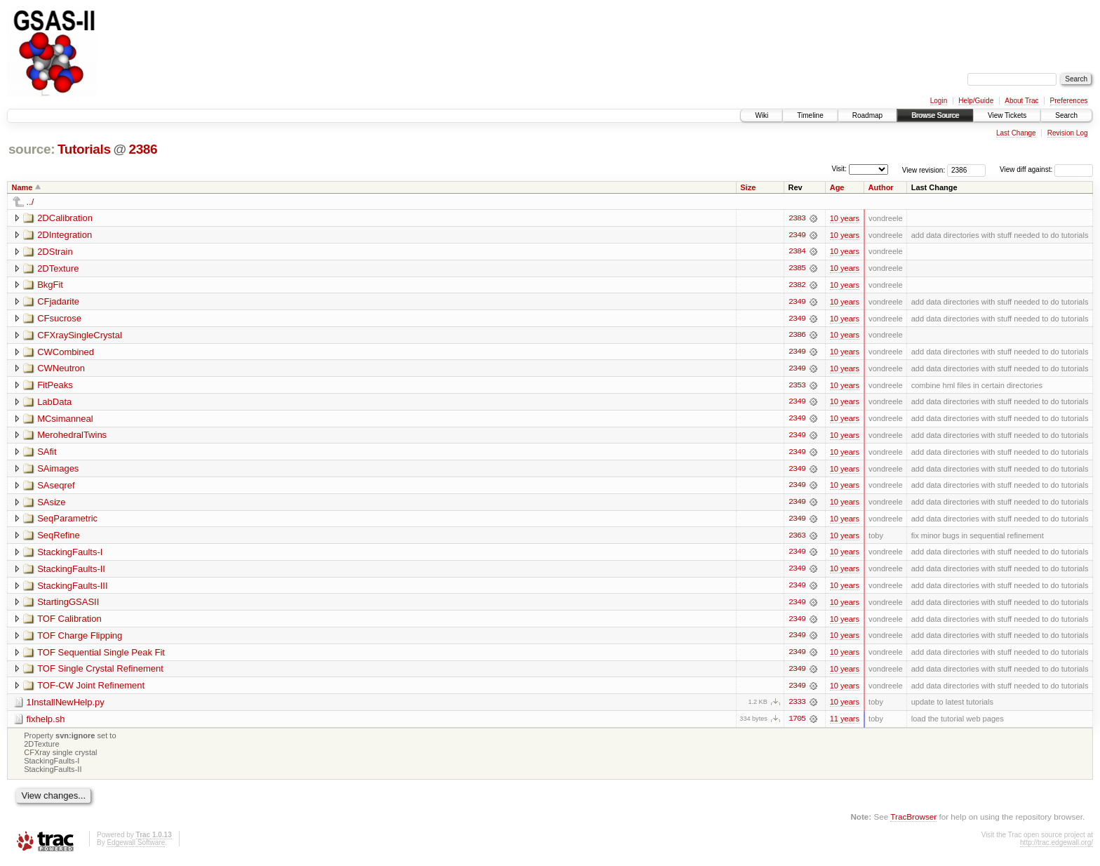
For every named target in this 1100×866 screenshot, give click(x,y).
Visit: (839, 169)
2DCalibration (65, 218)
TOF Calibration (69, 622)
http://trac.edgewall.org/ (1056, 847)
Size (748, 187)
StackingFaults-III (72, 588)
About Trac (1021, 101)
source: (31, 149)
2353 (797, 386)
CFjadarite (58, 302)
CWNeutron (61, 369)
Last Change (1016, 133)
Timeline (810, 115)
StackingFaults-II (71, 571)
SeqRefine (58, 538)
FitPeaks (55, 386)
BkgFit (50, 285)
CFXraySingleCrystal (79, 336)
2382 (797, 285)
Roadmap (867, 115)
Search (1066, 115)
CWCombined (65, 352)
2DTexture (58, 268)
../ (30, 201)
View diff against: (1046, 169)
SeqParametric (67, 521)
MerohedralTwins (72, 437)
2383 (797, 218)
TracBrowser (913, 820)
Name (22, 187)
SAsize (51, 504)
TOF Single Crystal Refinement (100, 672)
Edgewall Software (136, 847)
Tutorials (84, 149)
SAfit (46, 453)
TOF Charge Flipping (79, 639)
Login (938, 101)
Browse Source (935, 115)
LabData (54, 403)
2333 (797, 706)
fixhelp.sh (46, 723)
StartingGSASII (68, 605)
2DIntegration (64, 234)
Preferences (1069, 101)
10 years (844, 218)
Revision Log (1067, 133)
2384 (797, 252)
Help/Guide (975, 101)
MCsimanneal (65, 420)
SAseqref (55, 487)
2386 (142, 149)
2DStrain (55, 251)
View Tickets (1007, 115)
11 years (844, 723)
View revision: (924, 169)
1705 (797, 723)
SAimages (58, 470)
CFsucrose (59, 319)
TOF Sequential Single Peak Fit (101, 656)
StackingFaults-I (69, 554)
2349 (797, 235)
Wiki (761, 115)
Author (881, 187)
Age (837, 187)
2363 (797, 538)
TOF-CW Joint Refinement (91, 689)
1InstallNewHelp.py (66, 706)
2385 (797, 268)
